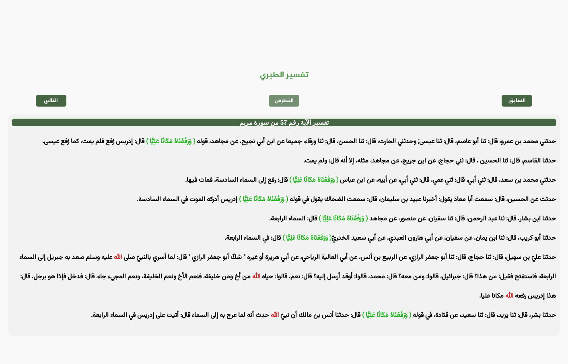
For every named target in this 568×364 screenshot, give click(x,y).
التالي (51, 100)
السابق (517, 100)
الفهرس (284, 100)
